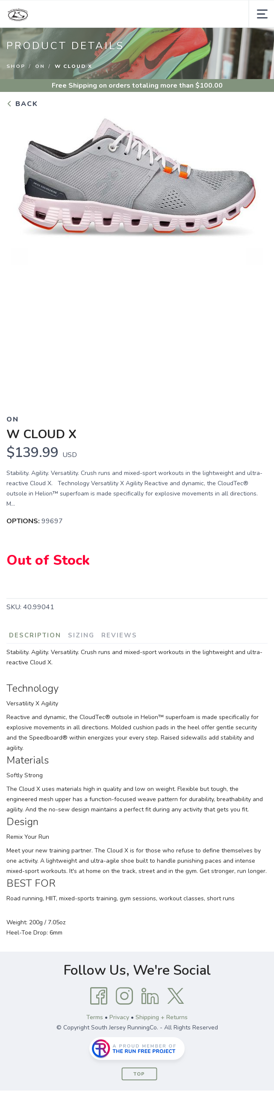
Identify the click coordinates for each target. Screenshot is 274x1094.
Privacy (119, 1017)
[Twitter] (176, 996)
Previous (19, 256)
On (40, 66)
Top (139, 1074)
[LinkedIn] (150, 996)
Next (254, 256)
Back (22, 104)
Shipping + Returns (162, 1017)
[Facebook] (99, 996)
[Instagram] (124, 996)
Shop (15, 66)
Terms (94, 1017)
